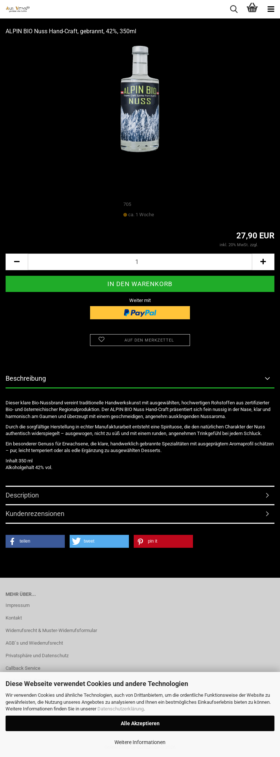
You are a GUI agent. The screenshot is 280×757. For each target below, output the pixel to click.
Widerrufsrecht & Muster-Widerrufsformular (51, 630)
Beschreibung (26, 378)
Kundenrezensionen (35, 513)
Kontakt (14, 618)
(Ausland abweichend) (175, 215)
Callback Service (23, 668)
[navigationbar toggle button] (270, 9)
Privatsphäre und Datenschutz (37, 655)
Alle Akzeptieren (140, 723)
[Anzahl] (140, 262)
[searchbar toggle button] (233, 9)
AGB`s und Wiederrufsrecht (34, 643)
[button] (17, 262)
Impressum (18, 605)
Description (22, 495)
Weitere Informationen (140, 742)
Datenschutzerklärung (120, 709)
